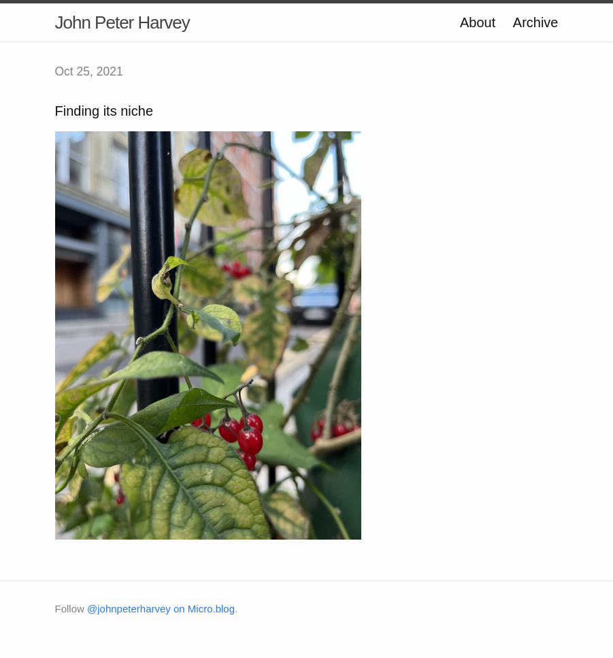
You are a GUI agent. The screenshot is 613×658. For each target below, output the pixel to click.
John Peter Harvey (122, 22)
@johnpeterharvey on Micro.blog (161, 608)
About (477, 22)
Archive (536, 22)
